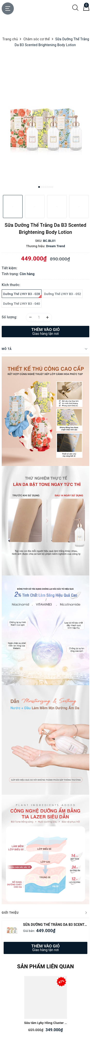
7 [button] (52, 187)
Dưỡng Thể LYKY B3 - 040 (21, 303)
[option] (45, 133)
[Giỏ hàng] (86, 9)
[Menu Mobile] (8, 8)
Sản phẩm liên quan (45, 966)
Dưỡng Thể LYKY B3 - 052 (62, 294)
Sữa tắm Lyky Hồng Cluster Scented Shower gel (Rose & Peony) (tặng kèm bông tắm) (45, 1023)
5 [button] (48, 187)
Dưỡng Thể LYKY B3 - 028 (22, 295)
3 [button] (43, 187)
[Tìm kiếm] (75, 9)
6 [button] (50, 187)
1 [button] (39, 187)
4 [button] (45, 187)
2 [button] (41, 187)
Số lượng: (9, 317)
